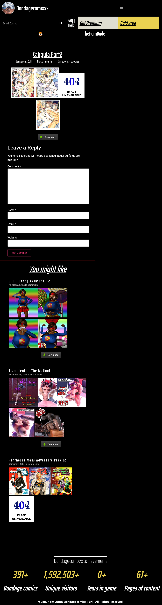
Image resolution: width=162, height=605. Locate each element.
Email (12, 224)
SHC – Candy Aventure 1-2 (29, 281)
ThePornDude (94, 33)
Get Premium (90, 23)
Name (12, 210)
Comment (14, 166)
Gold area (128, 23)
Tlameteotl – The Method (29, 371)
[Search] (61, 23)
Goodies (75, 61)
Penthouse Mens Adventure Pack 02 (37, 460)
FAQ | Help (71, 23)
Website (13, 237)
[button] (121, 8)
